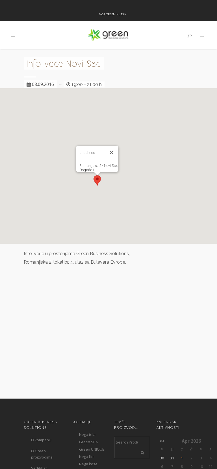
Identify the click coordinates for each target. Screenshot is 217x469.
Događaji (86, 170)
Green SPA (88, 441)
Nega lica (87, 456)
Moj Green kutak (112, 14)
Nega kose (88, 463)
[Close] (111, 152)
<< (161, 441)
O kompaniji (41, 439)
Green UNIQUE (91, 449)
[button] (97, 180)
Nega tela (87, 434)
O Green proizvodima (42, 454)
